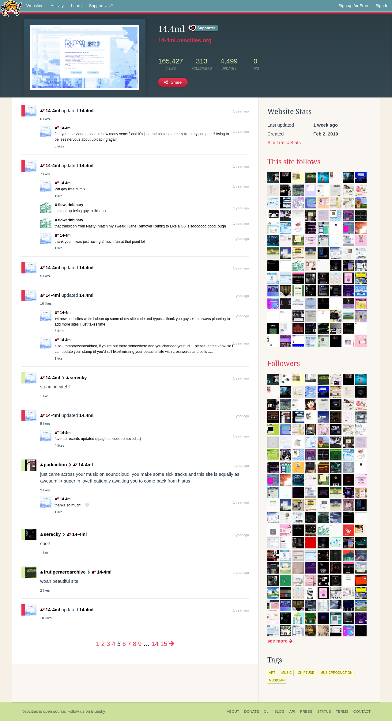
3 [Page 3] (108, 643)
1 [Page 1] (97, 643)
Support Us (101, 5)
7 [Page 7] (129, 643)
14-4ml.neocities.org (184, 40)
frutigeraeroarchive (62, 571)
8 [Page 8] (134, 643)
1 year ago (241, 111)
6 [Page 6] (124, 643)
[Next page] (172, 643)
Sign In (381, 5)
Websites (34, 5)
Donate (251, 711)
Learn (76, 5)
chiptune (306, 672)
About (233, 711)
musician (277, 680)
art (272, 672)
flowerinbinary (69, 205)
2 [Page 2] (103, 643)
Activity (57, 5)
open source (54, 711)
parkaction (53, 464)
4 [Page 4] (113, 643)
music (286, 672)
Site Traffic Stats (284, 142)
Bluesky (98, 711)
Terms (342, 711)
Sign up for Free (353, 5)
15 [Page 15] (163, 643)
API (292, 711)
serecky (76, 377)
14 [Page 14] (155, 643)
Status (324, 711)
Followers (283, 364)
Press (306, 711)
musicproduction (336, 672)
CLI (267, 711)
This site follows (293, 162)
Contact (362, 711)
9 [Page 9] (139, 643)
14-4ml (50, 110)
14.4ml (86, 110)
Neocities (29, 711)
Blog (279, 711)
